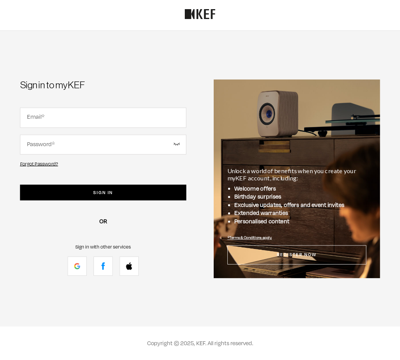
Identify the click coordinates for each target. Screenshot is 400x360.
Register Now (297, 255)
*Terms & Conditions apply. (249, 238)
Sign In (103, 193)
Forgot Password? (39, 164)
